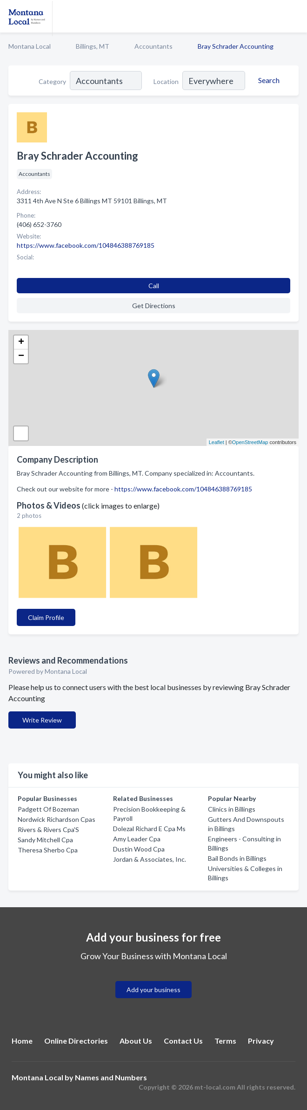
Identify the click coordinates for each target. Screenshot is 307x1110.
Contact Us (183, 1040)
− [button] (21, 356)
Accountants (153, 46)
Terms (225, 1040)
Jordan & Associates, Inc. (149, 859)
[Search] (267, 80)
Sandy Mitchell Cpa (45, 840)
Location (166, 81)
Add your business (153, 990)
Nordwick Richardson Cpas (56, 819)
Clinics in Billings (231, 809)
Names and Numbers (111, 1077)
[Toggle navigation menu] (294, 16)
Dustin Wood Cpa (139, 849)
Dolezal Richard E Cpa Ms (149, 828)
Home (22, 1040)
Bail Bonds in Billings (237, 858)
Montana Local (29, 46)
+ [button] (21, 342)
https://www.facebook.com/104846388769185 (183, 489)
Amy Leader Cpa (136, 839)
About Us (136, 1040)
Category (52, 81)
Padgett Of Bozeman (48, 809)
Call (153, 286)
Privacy (261, 1040)
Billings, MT (92, 46)
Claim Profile (46, 617)
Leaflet (216, 442)
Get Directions (153, 306)
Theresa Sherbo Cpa (48, 850)
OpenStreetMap (250, 442)
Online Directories (76, 1040)
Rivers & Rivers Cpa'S (48, 829)
